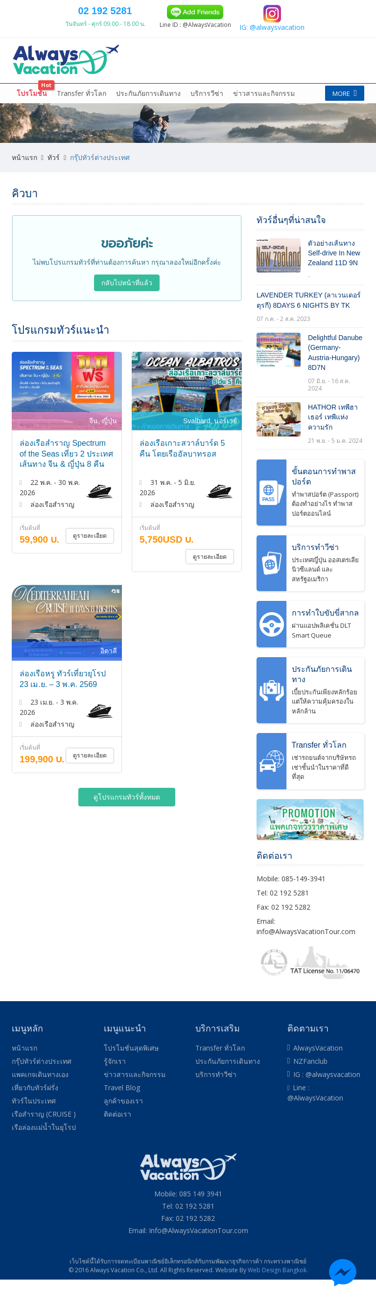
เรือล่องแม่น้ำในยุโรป (44, 1154)
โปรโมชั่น (32, 119)
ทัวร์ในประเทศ (34, 1127)
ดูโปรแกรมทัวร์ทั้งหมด (127, 823)
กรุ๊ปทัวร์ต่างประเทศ (85, 97)
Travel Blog (122, 1114)
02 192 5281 (175, 52)
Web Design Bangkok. (278, 1296)
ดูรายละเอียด (90, 562)
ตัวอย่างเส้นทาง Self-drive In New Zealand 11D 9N (334, 280)
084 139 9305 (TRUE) (298, 10)
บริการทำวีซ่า (215, 1101)
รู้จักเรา (115, 1088)
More (342, 97)
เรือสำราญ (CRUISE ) (44, 1141)
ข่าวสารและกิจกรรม (264, 119)
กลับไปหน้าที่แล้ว (126, 309)
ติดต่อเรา (117, 1141)
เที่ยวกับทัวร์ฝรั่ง (230, 97)
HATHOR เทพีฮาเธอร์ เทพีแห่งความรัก (333, 444)
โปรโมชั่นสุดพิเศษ (131, 1074)
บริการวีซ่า (206, 119)
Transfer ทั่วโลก (81, 119)
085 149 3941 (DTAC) (236, 10)
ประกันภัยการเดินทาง (148, 119)
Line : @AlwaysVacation (315, 1119)
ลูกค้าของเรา (123, 1127)
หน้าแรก (30, 97)
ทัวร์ (53, 183)
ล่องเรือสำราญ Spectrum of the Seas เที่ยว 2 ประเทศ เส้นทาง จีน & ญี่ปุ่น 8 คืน (66, 480)
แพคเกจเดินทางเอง (160, 97)
